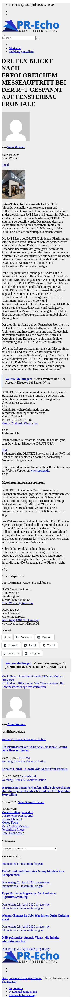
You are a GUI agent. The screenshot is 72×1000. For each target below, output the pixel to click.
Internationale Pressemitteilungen (22, 863)
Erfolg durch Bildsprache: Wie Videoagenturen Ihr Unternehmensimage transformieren (33, 685)
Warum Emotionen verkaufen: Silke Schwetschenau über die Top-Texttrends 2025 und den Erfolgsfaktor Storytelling (36, 791)
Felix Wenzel (28, 776)
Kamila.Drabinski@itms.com (20, 423)
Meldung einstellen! (21, 51)
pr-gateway (43, 882)
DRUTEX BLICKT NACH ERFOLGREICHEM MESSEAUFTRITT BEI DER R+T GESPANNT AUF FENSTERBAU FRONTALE (34, 82)
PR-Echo (24, 758)
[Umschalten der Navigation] (3, 35)
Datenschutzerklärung (22, 995)
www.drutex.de (39, 470)
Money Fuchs (10, 822)
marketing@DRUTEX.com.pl (20, 620)
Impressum (16, 988)
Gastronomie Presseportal (17, 815)
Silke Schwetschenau (31, 802)
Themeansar (9, 981)
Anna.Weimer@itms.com (17, 603)
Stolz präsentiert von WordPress (22, 978)
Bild (4, 450)
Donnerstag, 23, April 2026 (19, 882)
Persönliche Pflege (13, 829)
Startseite (15, 48)
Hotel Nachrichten (13, 833)
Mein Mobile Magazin (15, 826)
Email (5, 164)
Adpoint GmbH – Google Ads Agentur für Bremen (35, 769)
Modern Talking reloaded (17, 812)
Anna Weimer (16, 147)
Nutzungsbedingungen (23, 991)
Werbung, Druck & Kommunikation (24, 739)
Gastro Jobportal (12, 819)
